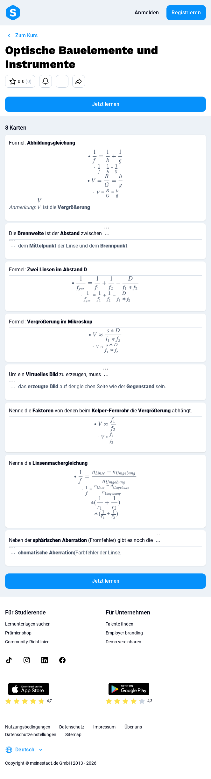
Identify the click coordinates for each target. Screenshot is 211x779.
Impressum (104, 726)
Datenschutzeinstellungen (30, 734)
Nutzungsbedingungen (27, 726)
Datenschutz (71, 726)
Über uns (133, 726)
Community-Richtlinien (27, 641)
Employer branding (124, 632)
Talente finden (119, 624)
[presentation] (105, 161)
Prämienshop (18, 632)
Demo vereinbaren (123, 641)
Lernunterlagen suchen (28, 624)
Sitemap (73, 734)
